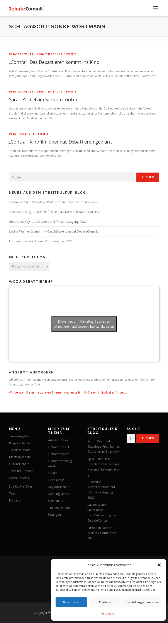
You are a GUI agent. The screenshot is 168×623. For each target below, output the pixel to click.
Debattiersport (50, 54)
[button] (159, 565)
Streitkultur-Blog (20, 486)
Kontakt (14, 500)
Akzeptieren (71, 602)
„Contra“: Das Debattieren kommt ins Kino (54, 62)
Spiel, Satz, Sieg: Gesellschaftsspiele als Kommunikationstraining (54, 212)
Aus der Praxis (58, 440)
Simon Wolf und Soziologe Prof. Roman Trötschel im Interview (53, 202)
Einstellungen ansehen (142, 602)
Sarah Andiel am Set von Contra (43, 99)
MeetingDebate (20, 457)
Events (71, 54)
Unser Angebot (19, 436)
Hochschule (56, 480)
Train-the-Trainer (21, 471)
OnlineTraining (19, 478)
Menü (155, 8)
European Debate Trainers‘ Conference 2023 (40, 241)
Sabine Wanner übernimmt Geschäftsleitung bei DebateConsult (53, 231)
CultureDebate (19, 464)
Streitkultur (55, 501)
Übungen (54, 514)
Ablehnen (105, 602)
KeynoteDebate (20, 443)
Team (13, 493)
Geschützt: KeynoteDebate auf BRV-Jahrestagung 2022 (48, 221)
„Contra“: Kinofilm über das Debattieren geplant (60, 141)
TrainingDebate (20, 450)
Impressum (108, 613)
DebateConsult (21, 54)
